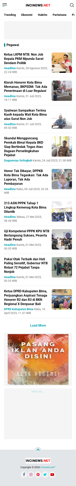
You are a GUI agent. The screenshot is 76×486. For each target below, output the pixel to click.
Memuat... (38, 391)
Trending (10, 14)
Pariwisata (59, 14)
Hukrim (42, 14)
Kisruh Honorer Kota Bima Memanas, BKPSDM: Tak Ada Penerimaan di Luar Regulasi (25, 87)
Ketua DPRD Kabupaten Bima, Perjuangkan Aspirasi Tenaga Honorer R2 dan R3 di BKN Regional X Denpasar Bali (25, 297)
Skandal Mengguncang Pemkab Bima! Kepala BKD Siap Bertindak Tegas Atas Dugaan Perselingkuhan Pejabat (23, 146)
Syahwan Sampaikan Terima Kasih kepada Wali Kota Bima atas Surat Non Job (25, 115)
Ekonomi (26, 14)
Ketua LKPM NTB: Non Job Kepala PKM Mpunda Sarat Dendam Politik (23, 59)
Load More (38, 325)
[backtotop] (38, 450)
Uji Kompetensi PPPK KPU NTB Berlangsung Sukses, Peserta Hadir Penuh (26, 235)
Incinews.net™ (48, 467)
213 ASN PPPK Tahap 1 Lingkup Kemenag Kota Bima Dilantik (25, 207)
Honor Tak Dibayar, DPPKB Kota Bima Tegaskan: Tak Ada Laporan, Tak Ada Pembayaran (26, 177)
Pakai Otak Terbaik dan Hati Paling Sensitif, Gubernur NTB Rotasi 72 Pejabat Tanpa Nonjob (26, 265)
